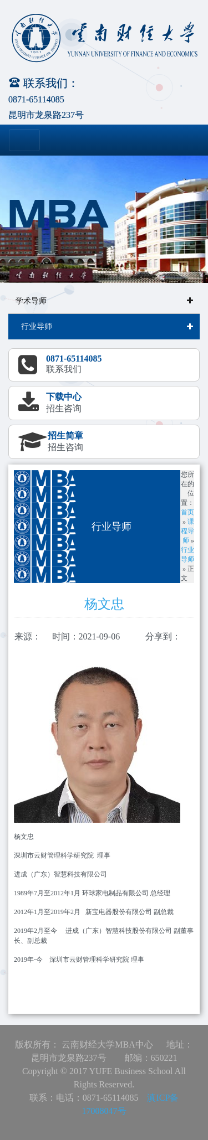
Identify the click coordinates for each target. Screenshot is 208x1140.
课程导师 (187, 531)
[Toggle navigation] (24, 140)
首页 (187, 512)
